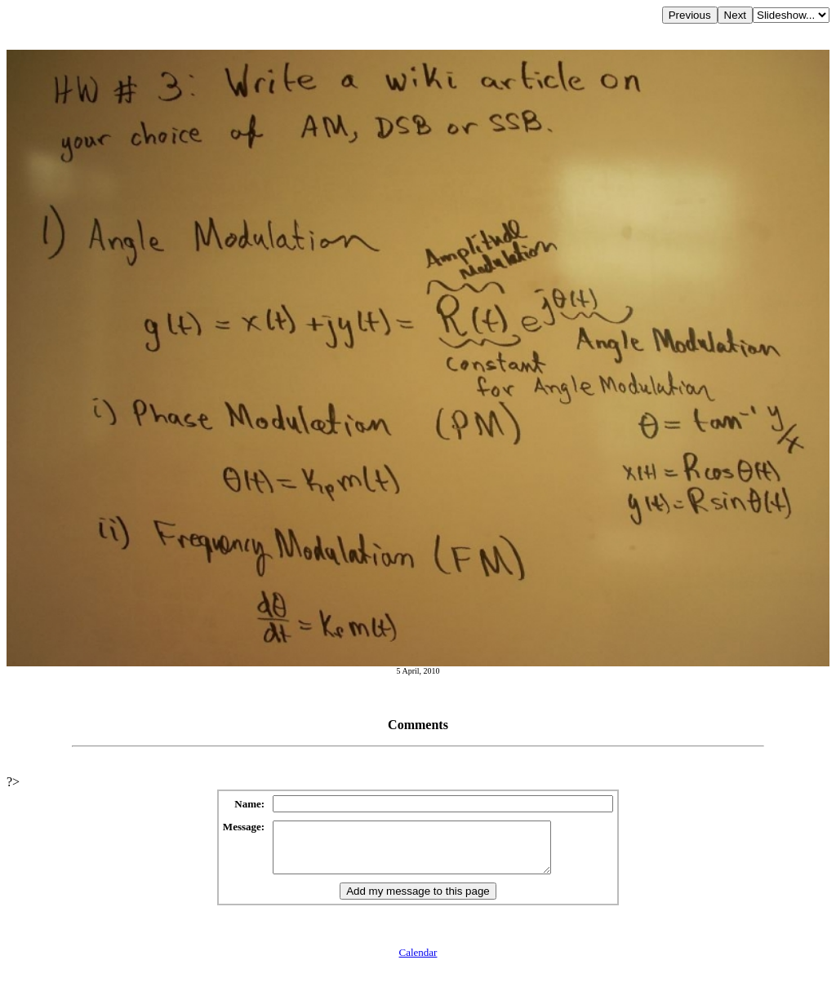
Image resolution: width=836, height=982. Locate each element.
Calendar (418, 962)
